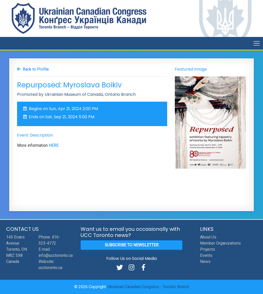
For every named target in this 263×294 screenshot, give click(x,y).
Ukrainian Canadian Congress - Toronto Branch (148, 286)
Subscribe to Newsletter (132, 245)
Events (206, 255)
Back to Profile (36, 69)
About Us (208, 237)
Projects (207, 249)
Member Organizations (220, 243)
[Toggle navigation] (256, 43)
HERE (54, 145)
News (205, 261)
